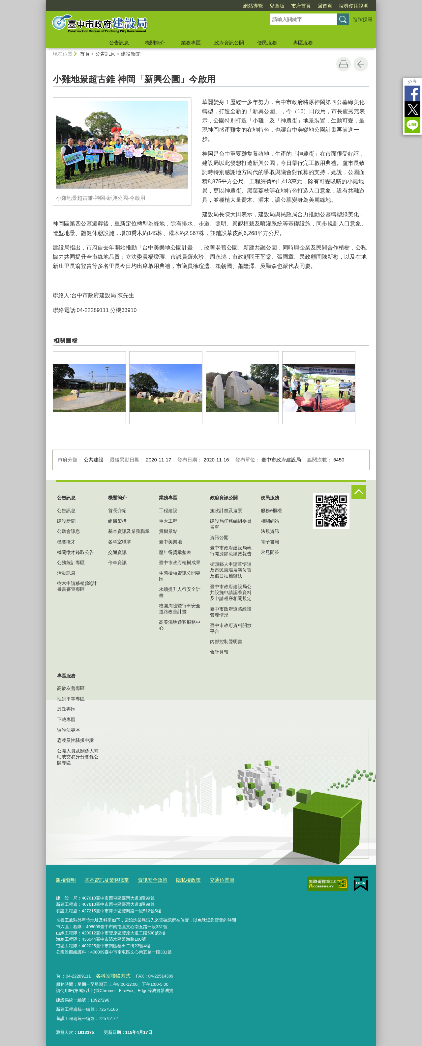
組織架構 (117, 521)
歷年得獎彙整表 (175, 552)
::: (43, 3)
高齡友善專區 (71, 688)
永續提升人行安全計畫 (179, 592)
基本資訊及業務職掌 (129, 531)
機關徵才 (66, 541)
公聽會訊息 (68, 531)
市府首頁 (301, 6)
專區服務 (303, 42)
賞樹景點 (168, 531)
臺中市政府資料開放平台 (231, 628)
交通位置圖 (204, 879)
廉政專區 (66, 709)
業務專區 (191, 42)
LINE (412, 125)
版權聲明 (64, 879)
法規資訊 (270, 531)
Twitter (412, 109)
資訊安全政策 (142, 879)
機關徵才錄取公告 (75, 552)
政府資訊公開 (229, 42)
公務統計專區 (71, 562)
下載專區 (66, 719)
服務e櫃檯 (271, 510)
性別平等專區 (71, 698)
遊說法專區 (68, 730)
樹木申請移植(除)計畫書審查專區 (77, 586)
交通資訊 (117, 552)
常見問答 (270, 552)
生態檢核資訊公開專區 (179, 576)
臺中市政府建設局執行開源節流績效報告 (231, 550)
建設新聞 (130, 54)
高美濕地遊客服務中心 (179, 625)
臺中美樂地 (170, 541)
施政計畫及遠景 (226, 510)
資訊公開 (219, 537)
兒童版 (277, 6)
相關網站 (270, 521)
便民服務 (267, 42)
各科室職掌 (119, 541)
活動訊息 (66, 573)
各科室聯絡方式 (111, 974)
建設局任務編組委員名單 (231, 524)
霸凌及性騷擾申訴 (75, 740)
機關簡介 (155, 42)
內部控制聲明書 (226, 641)
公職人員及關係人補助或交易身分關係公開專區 (78, 756)
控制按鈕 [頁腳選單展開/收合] (358, 492)
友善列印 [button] (343, 64)
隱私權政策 (174, 879)
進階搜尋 (363, 19)
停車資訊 (117, 562)
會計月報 (219, 652)
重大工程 (168, 521)
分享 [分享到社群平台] (412, 81)
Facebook (412, 93)
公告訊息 (119, 42)
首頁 (85, 54)
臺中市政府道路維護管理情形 (231, 611)
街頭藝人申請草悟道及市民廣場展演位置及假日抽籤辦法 (231, 570)
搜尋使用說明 (354, 6)
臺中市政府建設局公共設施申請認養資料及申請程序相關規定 (231, 592)
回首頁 (324, 6)
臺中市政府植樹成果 (179, 562)
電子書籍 (270, 541)
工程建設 (168, 510)
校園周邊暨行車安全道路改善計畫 (179, 608)
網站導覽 (253, 6)
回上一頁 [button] (360, 64)
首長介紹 (117, 510)
